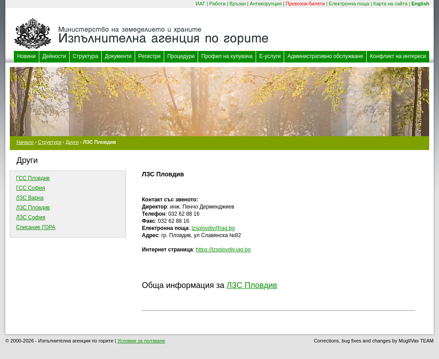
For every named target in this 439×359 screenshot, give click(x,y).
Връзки (237, 3)
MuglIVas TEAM (416, 340)
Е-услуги (270, 56)
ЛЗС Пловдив (33, 208)
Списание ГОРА (35, 227)
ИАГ (200, 3)
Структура (85, 56)
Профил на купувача (227, 56)
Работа (217, 3)
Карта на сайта (390, 3)
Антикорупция (266, 3)
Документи (118, 56)
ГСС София (30, 188)
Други (72, 142)
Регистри (149, 56)
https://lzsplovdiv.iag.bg (223, 249)
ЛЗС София (30, 217)
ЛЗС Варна (30, 198)
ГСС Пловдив (33, 178)
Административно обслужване (325, 56)
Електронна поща (349, 3)
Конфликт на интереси (398, 56)
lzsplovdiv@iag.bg (213, 228)
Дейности (54, 56)
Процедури (181, 56)
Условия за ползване (141, 340)
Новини (26, 56)
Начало (25, 142)
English (420, 3)
